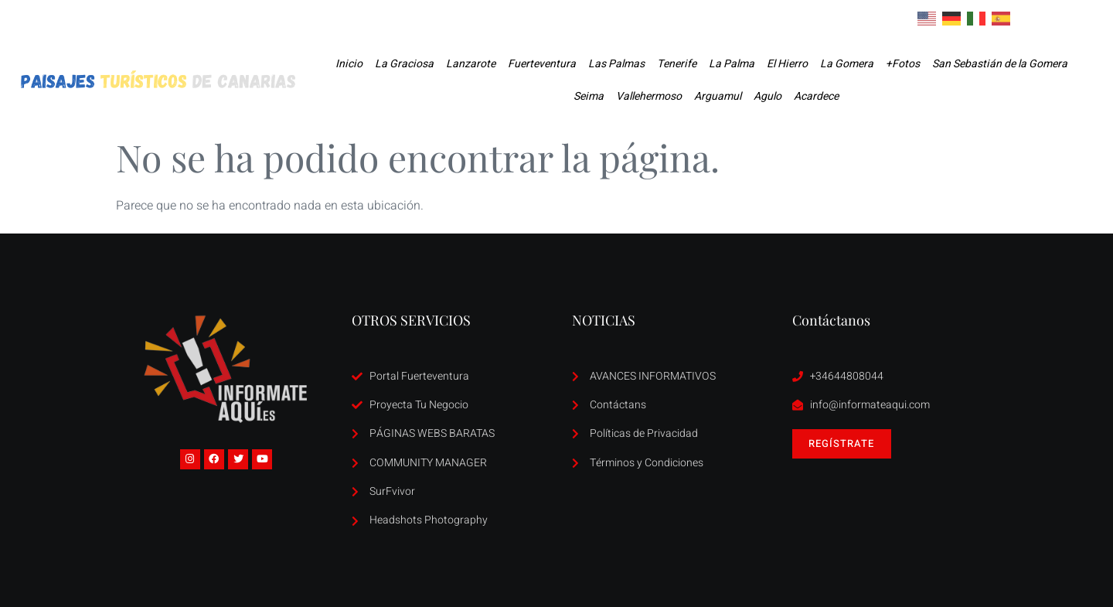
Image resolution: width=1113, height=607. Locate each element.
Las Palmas (616, 64)
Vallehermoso (649, 96)
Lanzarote (470, 64)
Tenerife (676, 64)
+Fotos (903, 64)
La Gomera (846, 64)
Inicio (348, 64)
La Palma (731, 64)
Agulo (767, 96)
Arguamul (717, 96)
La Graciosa (404, 64)
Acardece (816, 96)
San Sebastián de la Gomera (999, 64)
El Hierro (787, 64)
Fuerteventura (542, 64)
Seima (589, 96)
